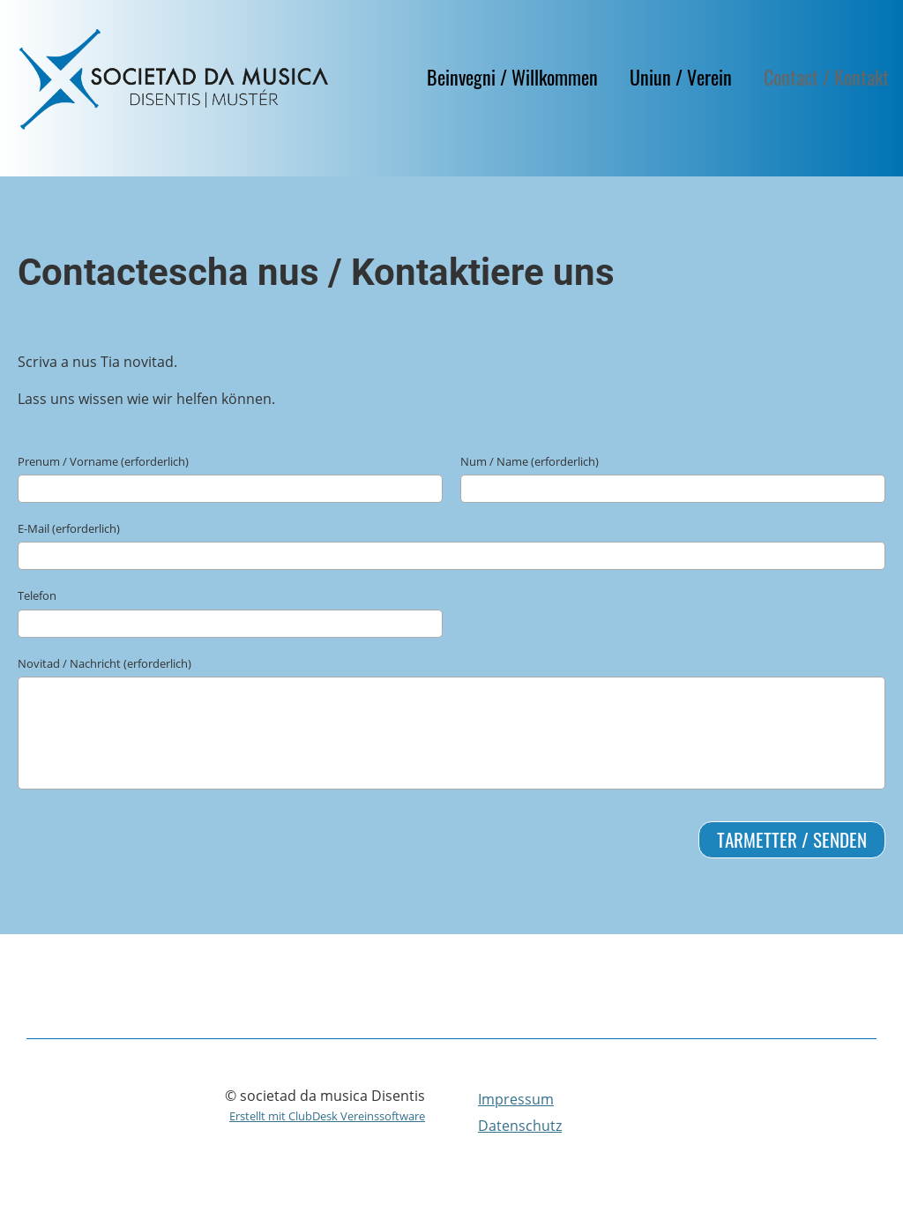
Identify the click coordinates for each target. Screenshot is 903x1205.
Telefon (37, 595)
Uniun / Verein (681, 77)
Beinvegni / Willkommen (512, 77)
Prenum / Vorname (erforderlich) (103, 461)
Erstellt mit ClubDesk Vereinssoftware (327, 1116)
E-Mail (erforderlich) (69, 528)
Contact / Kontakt (826, 77)
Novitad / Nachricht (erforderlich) (104, 663)
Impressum (516, 1099)
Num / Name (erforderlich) (529, 461)
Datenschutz (520, 1125)
